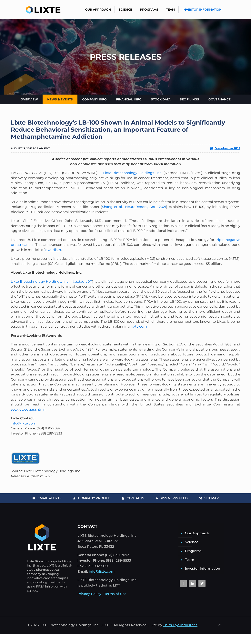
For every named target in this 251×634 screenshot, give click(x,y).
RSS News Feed (172, 498)
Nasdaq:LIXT (82, 281)
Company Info (94, 99)
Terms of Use (115, 594)
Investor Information (202, 568)
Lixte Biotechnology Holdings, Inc (132, 173)
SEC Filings (189, 99)
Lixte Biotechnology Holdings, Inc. (40, 281)
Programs (193, 551)
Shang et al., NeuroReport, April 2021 (134, 207)
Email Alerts (46, 498)
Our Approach (197, 533)
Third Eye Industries (180, 625)
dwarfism (53, 250)
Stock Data (160, 99)
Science (191, 542)
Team (189, 560)
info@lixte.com (23, 423)
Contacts (132, 498)
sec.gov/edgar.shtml (28, 409)
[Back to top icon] (220, 624)
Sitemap (209, 498)
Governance (219, 99)
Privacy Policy (89, 594)
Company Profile (91, 498)
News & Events (60, 99)
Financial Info (129, 99)
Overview (29, 99)
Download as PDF (225, 148)
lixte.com (139, 326)
